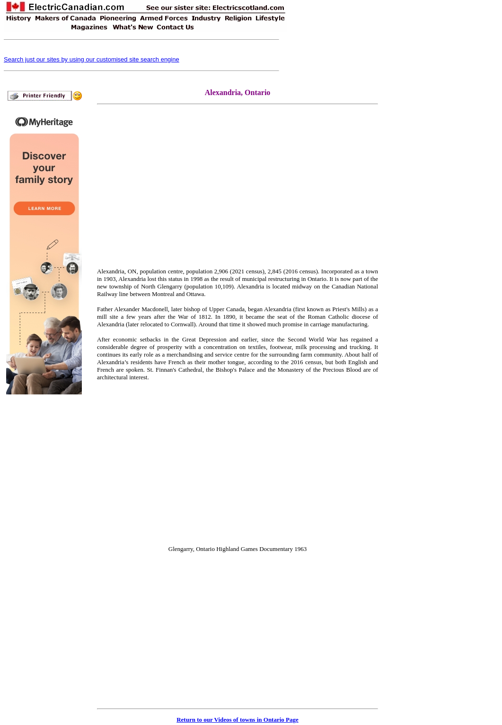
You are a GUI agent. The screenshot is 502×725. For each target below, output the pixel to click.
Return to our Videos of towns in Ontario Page (237, 719)
